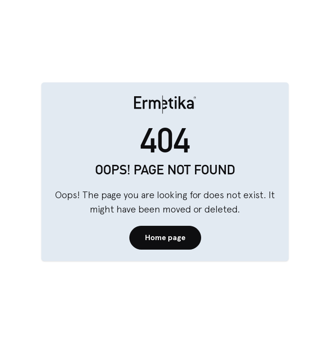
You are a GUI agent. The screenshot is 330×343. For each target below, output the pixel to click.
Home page (165, 237)
